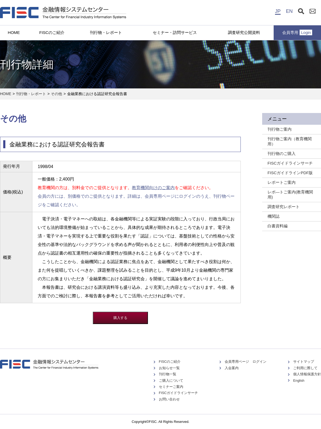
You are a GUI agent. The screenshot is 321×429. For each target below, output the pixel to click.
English (298, 381)
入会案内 (232, 368)
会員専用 (297, 32)
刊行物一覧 (167, 374)
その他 (56, 94)
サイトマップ (303, 362)
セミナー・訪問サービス (175, 32)
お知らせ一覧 (169, 368)
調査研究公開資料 (244, 32)
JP (278, 11)
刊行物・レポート (106, 32)
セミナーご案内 (171, 387)
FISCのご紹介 (51, 32)
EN (289, 11)
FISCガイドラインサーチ (178, 393)
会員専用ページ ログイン (245, 362)
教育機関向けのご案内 (153, 187)
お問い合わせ (169, 399)
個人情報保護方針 (307, 374)
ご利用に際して (305, 368)
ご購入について (171, 381)
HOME (14, 32)
